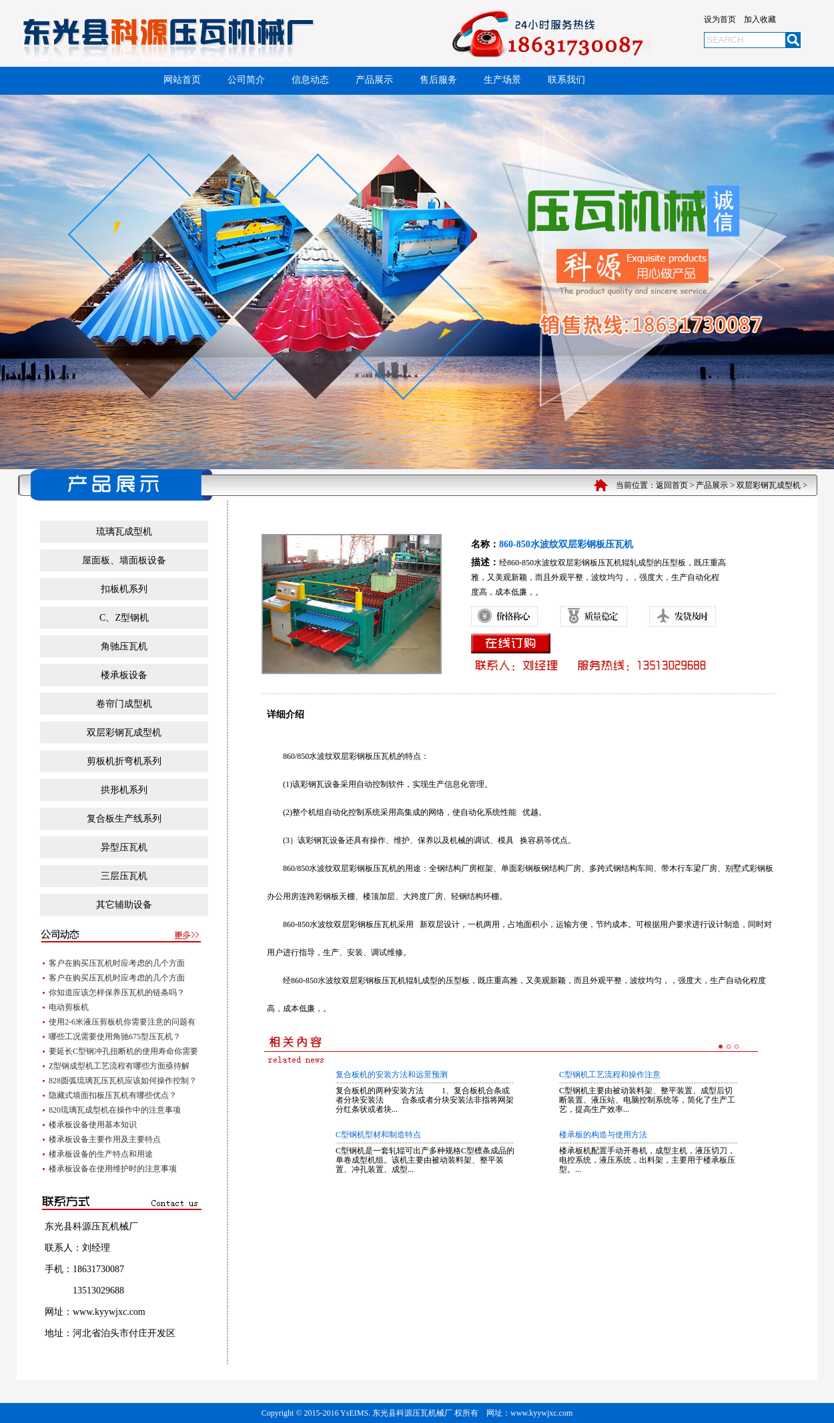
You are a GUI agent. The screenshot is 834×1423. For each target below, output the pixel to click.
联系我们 (566, 80)
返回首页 (672, 485)
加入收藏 (760, 19)
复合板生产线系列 (124, 819)
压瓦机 (394, 980)
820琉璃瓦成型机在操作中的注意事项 (115, 1110)
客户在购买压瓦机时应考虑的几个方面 (117, 963)
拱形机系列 (124, 790)
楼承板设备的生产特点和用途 (101, 1154)
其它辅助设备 (124, 905)
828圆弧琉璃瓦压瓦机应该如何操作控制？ (123, 1080)
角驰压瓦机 (124, 646)
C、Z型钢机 (124, 618)
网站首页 (182, 80)
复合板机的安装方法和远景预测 (392, 1074)
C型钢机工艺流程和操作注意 (610, 1074)
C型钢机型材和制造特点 (378, 1134)
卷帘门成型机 (124, 704)
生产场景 (502, 80)
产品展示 (374, 80)
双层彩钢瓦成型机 (769, 485)
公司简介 (246, 80)
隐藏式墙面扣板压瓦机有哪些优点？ (113, 1095)
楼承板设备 (124, 675)
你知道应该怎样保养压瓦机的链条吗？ (117, 992)
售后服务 (438, 80)
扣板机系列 (124, 589)
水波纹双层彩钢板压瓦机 (353, 756)
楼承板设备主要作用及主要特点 (105, 1139)
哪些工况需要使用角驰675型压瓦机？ (115, 1036)
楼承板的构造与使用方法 (603, 1134)
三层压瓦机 (124, 876)
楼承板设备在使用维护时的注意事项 (113, 1168)
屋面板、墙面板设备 (124, 560)
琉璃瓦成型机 (124, 532)
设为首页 (720, 19)
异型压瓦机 (124, 847)
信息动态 (310, 80)
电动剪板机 (69, 1007)
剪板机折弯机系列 (124, 761)
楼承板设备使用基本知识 (93, 1124)
